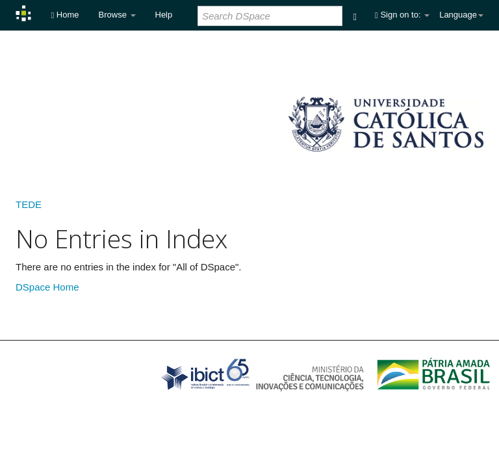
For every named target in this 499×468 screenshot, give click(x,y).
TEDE (29, 204)
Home (65, 15)
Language (461, 15)
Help (164, 15)
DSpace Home (47, 286)
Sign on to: (402, 15)
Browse (117, 15)
